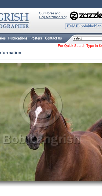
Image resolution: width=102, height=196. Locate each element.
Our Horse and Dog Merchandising (53, 15)
